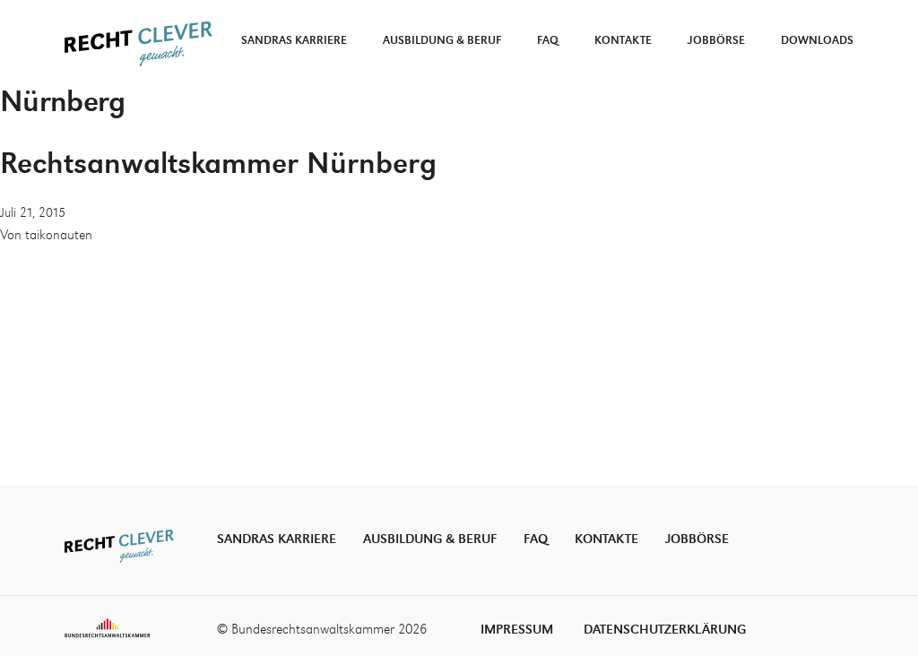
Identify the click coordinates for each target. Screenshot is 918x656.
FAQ (548, 41)
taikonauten (58, 236)
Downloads (817, 41)
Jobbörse (716, 41)
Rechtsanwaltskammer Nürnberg (218, 165)
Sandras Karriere (294, 41)
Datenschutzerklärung (665, 629)
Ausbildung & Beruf (442, 41)
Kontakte (623, 41)
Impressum (517, 629)
